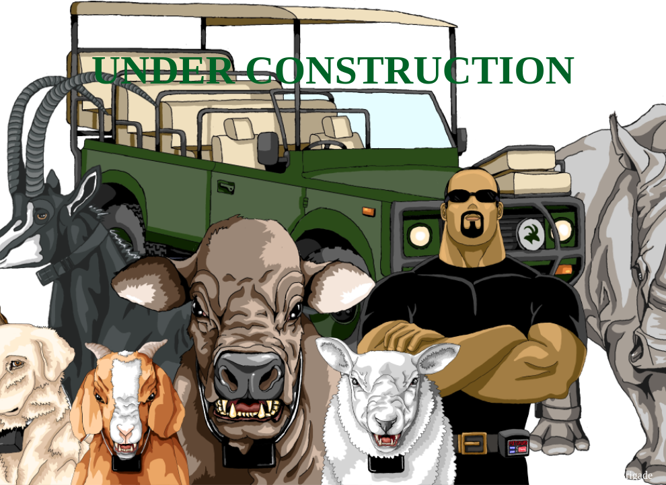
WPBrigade (627, 475)
